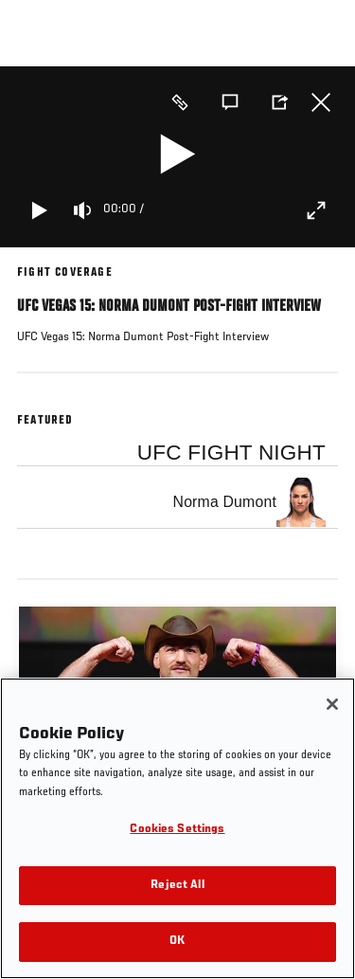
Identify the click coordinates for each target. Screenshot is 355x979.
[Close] (332, 704)
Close (320, 102)
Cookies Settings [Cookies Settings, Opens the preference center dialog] (177, 830)
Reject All (177, 885)
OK (177, 941)
